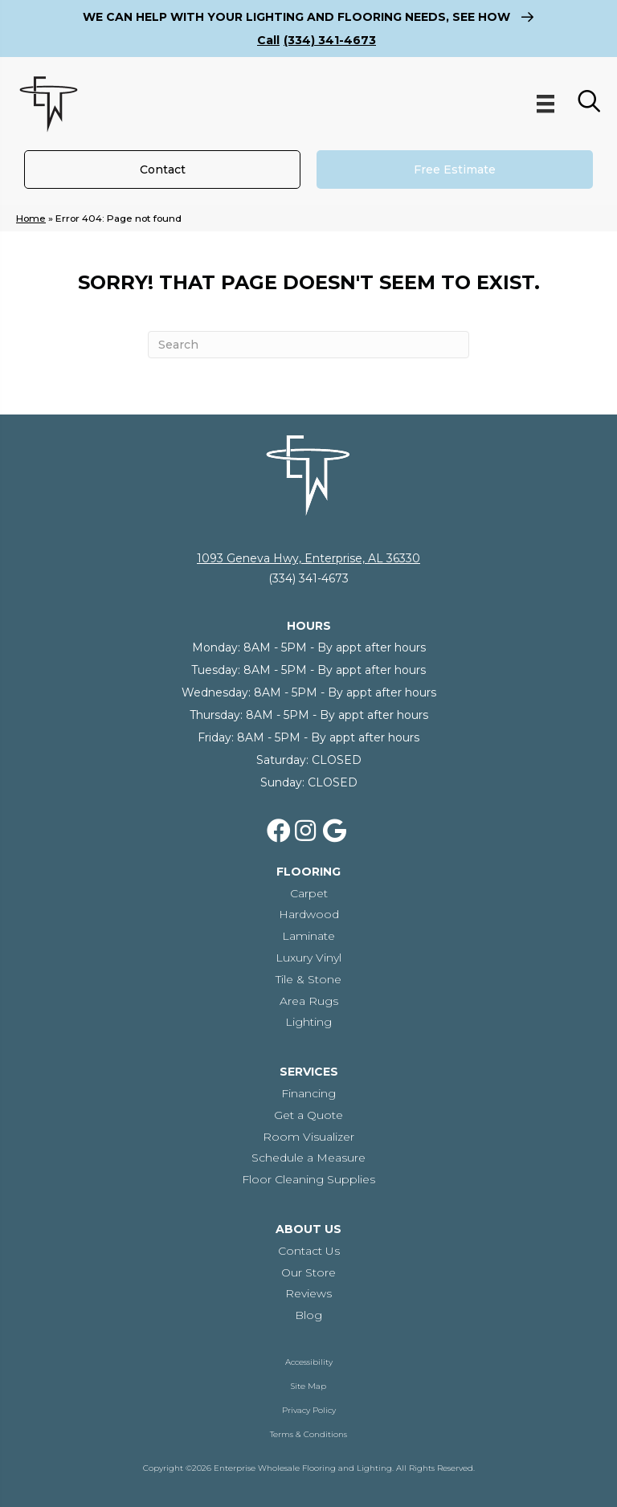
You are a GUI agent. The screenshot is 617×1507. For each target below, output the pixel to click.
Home (31, 218)
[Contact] (162, 169)
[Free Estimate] (455, 169)
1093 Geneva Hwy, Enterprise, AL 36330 (308, 558)
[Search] (308, 344)
